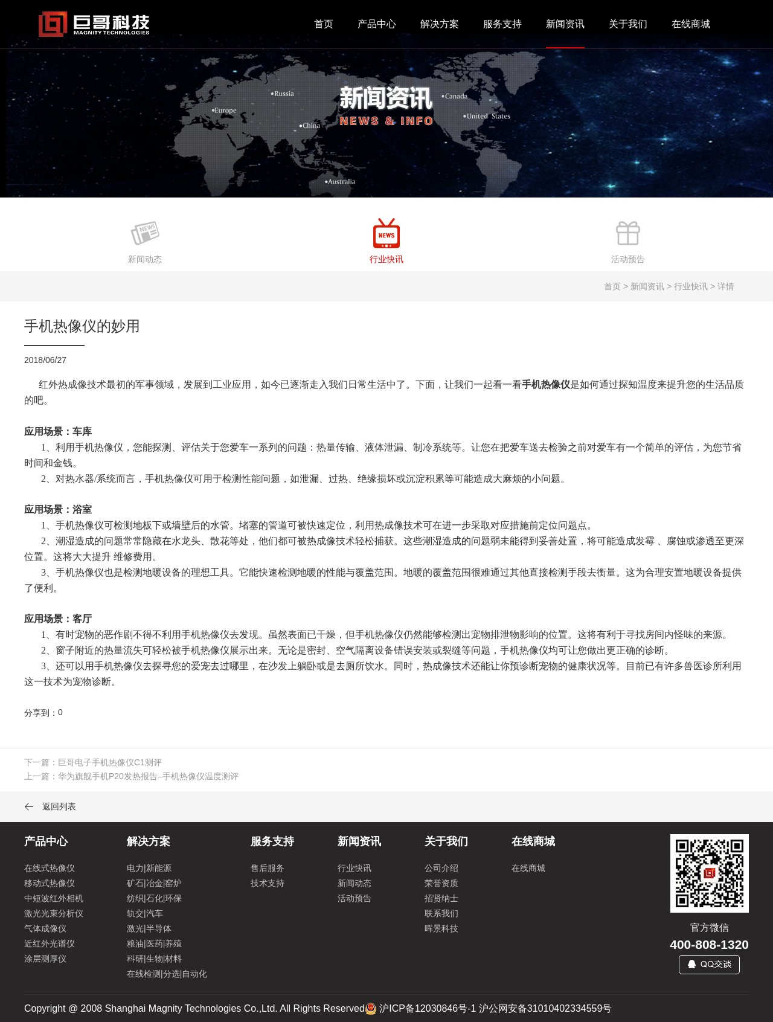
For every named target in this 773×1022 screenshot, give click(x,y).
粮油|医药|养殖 (154, 943)
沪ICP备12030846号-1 (427, 1008)
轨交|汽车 (145, 913)
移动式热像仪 (49, 883)
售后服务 (267, 868)
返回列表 (50, 806)
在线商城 (691, 24)
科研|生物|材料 (154, 958)
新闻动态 (354, 883)
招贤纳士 (441, 898)
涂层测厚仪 (45, 958)
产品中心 (377, 24)
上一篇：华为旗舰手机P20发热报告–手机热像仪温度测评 (131, 776)
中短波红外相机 (53, 898)
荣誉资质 (441, 883)
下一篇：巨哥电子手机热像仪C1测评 (93, 762)
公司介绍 (441, 868)
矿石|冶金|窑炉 (154, 883)
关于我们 (628, 24)
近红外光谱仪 (49, 943)
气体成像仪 (45, 928)
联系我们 (441, 913)
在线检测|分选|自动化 (167, 974)
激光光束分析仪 (53, 913)
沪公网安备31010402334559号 (545, 1008)
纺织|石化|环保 (154, 898)
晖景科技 (441, 928)
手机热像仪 (546, 384)
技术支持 (267, 883)
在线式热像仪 (49, 868)
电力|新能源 (149, 868)
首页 (323, 24)
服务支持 (502, 24)
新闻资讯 (565, 24)
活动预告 (354, 898)
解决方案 (439, 24)
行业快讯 (354, 868)
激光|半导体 (149, 928)
